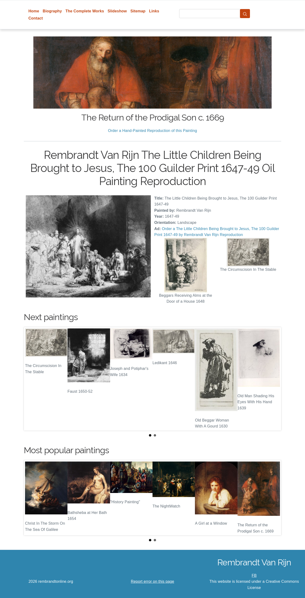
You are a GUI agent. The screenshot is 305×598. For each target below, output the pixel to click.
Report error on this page (152, 581)
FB (254, 575)
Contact (35, 18)
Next (274, 379)
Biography (52, 11)
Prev (31, 379)
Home (33, 11)
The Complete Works (85, 11)
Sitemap (137, 11)
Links (154, 11)
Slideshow (117, 11)
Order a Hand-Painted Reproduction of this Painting (152, 131)
